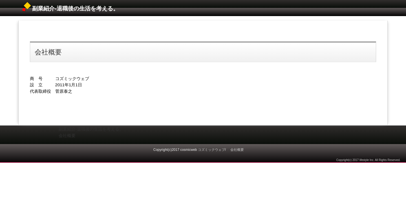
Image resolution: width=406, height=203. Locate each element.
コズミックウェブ (211, 150)
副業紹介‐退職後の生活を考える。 (75, 8)
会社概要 (48, 52)
